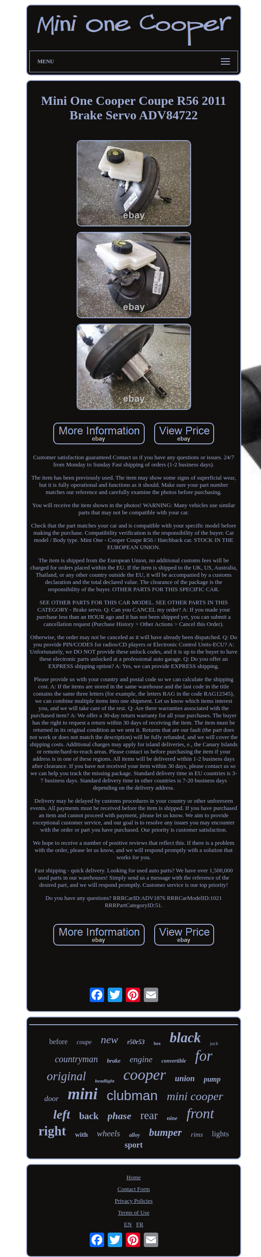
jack (214, 1043)
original (66, 1076)
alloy (134, 1135)
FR (139, 1224)
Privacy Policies (133, 1200)
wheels (108, 1133)
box (157, 1043)
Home (134, 1177)
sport (134, 1144)
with (81, 1134)
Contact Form (134, 1189)
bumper (165, 1132)
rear (149, 1115)
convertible (173, 1061)
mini (82, 1094)
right (52, 1131)
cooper (145, 1074)
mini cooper (195, 1096)
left (61, 1114)
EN (128, 1224)
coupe (84, 1042)
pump (212, 1079)
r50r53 (136, 1042)
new (109, 1039)
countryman (76, 1059)
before (58, 1041)
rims (197, 1134)
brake (113, 1060)
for (204, 1056)
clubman (131, 1095)
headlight (104, 1080)
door (51, 1098)
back (88, 1116)
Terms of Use (134, 1212)
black (185, 1037)
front (200, 1113)
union (185, 1078)
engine (141, 1059)
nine (172, 1118)
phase (120, 1115)
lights (220, 1134)
